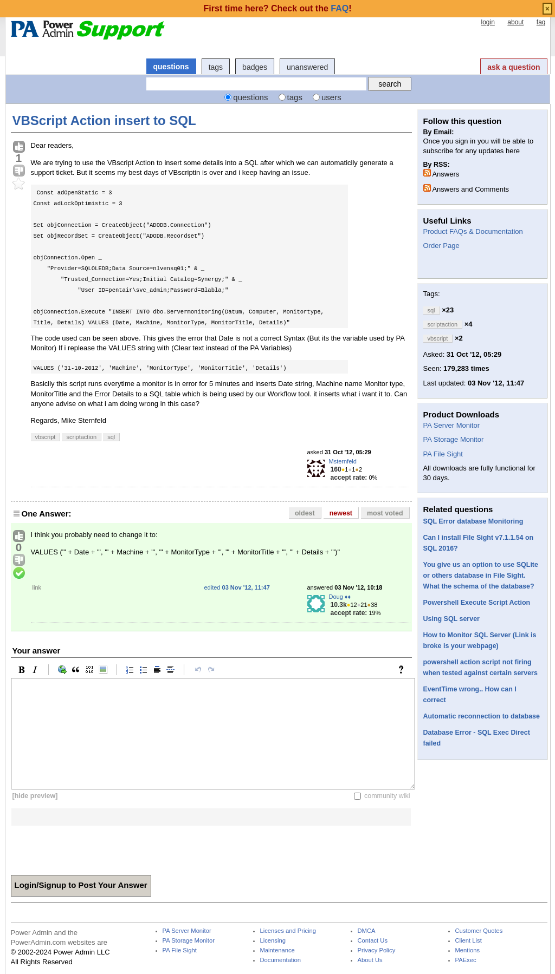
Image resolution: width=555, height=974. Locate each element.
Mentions (467, 950)
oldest (305, 513)
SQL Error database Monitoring (473, 521)
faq (541, 22)
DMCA (367, 931)
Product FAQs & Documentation (473, 231)
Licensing (273, 941)
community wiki (387, 796)
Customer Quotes (479, 931)
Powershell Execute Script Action (477, 602)
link (37, 587)
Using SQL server (451, 619)
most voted (385, 513)
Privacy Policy (377, 950)
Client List (468, 941)
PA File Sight (443, 454)
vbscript (45, 437)
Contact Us (373, 941)
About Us (370, 960)
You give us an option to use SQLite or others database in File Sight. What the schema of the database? (480, 575)
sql (111, 437)
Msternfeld (343, 461)
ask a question (513, 67)
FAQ (340, 8)
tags (216, 67)
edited (237, 587)
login (487, 22)
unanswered (307, 67)
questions (171, 66)
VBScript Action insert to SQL (104, 120)
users (331, 97)
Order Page (441, 245)
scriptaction (81, 437)
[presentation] (93, 847)
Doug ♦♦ (340, 596)
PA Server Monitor (451, 425)
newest (341, 513)
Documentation (280, 960)
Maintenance (277, 950)
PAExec (465, 960)
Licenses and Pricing (288, 931)
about (515, 22)
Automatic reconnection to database (481, 716)
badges (254, 67)
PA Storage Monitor (453, 439)
